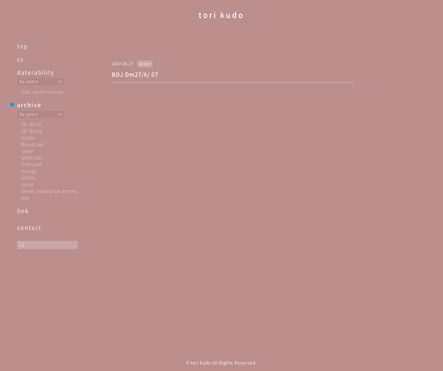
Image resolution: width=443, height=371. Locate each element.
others (28, 177)
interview (31, 164)
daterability (35, 72)
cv (20, 59)
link (23, 211)
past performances (42, 91)
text (25, 197)
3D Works (31, 131)
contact (29, 227)
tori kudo (221, 14)
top (22, 46)
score (27, 184)
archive (29, 105)
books (28, 137)
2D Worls (31, 124)
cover (27, 150)
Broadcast (32, 144)
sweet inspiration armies (49, 190)
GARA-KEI (31, 157)
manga (29, 171)
